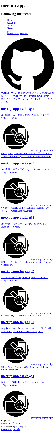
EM (25, 426)
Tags (9, 30)
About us (11, 22)
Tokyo (10, 25)
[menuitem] (30, 20)
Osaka (10, 28)
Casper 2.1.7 (16, 426)
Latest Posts (6, 429)
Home (10, 20)
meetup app (6, 423)
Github (16, 429)
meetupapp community (42, 150)
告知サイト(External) (17, 33)
